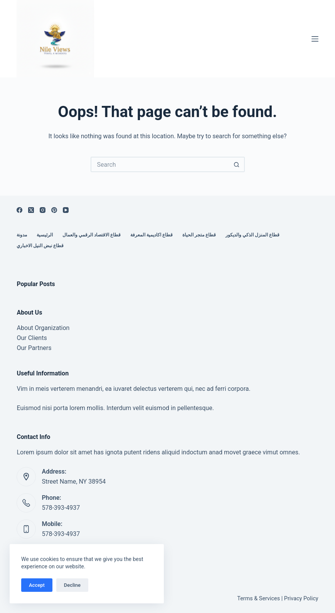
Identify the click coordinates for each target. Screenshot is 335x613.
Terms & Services (258, 598)
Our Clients (32, 338)
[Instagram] (42, 210)
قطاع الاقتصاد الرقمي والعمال (91, 235)
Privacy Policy (301, 598)
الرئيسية (45, 235)
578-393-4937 (61, 507)
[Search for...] (160, 164)
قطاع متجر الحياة (199, 235)
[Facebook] (19, 210)
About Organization (43, 328)
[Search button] (237, 164)
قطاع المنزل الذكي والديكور (252, 235)
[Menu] (314, 38)
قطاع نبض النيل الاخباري (40, 245)
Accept (37, 585)
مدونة (22, 235)
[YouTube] (66, 210)
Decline (72, 585)
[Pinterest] (54, 210)
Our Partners (34, 348)
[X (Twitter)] (31, 210)
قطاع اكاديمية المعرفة (151, 235)
